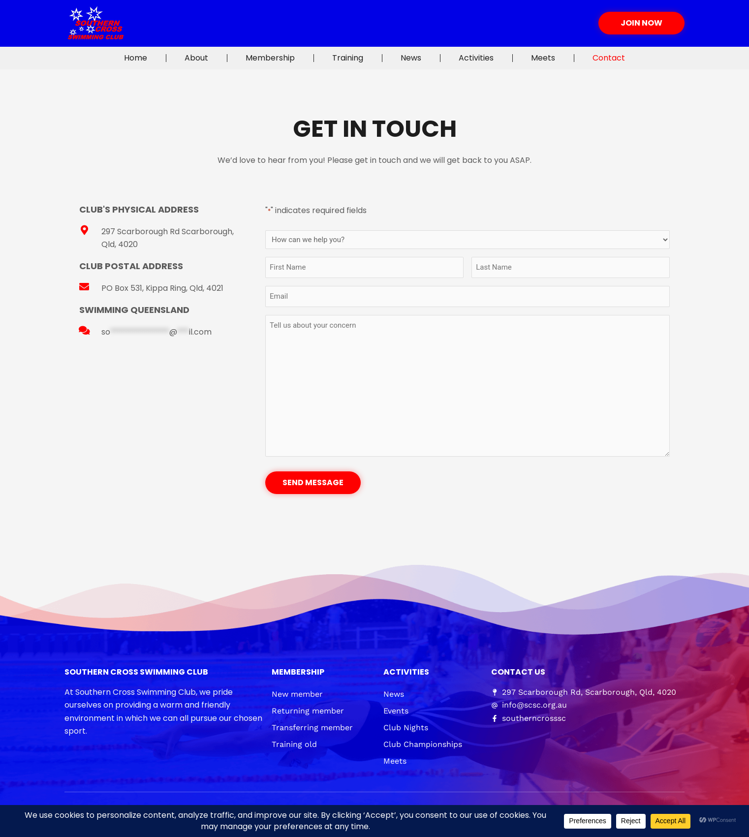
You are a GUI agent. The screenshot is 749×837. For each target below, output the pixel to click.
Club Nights (405, 727)
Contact (609, 57)
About (196, 57)
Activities (476, 57)
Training (347, 57)
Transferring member (312, 727)
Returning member (308, 710)
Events (395, 710)
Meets (543, 57)
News (411, 57)
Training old (294, 744)
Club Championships (422, 744)
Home (135, 57)
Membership (270, 57)
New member (297, 694)
